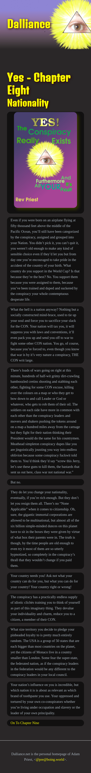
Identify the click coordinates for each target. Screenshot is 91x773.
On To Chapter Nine (25, 723)
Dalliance (28, 24)
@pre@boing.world (50, 759)
